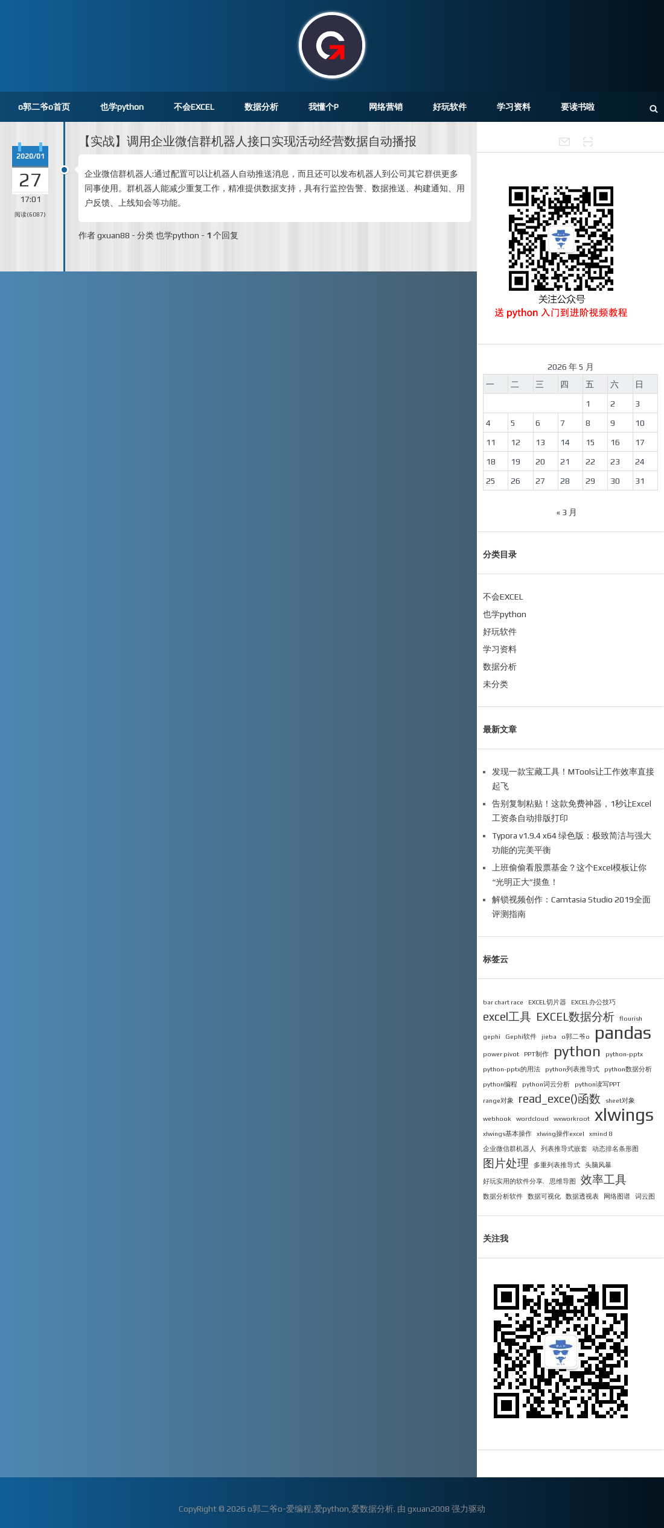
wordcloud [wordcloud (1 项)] (532, 1118)
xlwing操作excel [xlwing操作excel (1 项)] (560, 1133)
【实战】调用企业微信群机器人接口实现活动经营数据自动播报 (247, 141)
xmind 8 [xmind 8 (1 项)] (600, 1133)
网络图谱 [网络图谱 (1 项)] (617, 1196)
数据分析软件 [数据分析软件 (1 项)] (503, 1196)
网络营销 (386, 107)
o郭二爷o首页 (44, 107)
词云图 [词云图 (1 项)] (645, 1196)
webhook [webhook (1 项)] (497, 1118)
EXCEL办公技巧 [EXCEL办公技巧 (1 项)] (593, 1002)
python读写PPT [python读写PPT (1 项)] (598, 1084)
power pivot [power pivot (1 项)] (501, 1053)
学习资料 (514, 107)
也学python (122, 107)
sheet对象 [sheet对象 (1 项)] (620, 1100)
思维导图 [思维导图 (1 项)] (562, 1181)
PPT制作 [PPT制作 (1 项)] (536, 1053)
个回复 (222, 235)
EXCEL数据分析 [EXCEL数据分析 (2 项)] (575, 1016)
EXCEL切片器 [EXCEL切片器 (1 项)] (547, 1002)
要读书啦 (578, 107)
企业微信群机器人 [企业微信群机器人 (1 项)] (509, 1148)
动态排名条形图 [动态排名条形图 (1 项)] (615, 1148)
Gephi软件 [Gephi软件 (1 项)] (521, 1036)
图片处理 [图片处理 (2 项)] (506, 1163)
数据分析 (261, 107)
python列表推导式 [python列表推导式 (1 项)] (572, 1069)
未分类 (495, 684)
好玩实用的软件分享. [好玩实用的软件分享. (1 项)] (513, 1181)
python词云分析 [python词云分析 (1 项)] (546, 1084)
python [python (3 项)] (577, 1051)
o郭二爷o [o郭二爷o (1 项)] (575, 1036)
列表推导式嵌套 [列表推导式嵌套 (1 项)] (564, 1148)
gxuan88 (113, 235)
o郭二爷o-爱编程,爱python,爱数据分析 (320, 1509)
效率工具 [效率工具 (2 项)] (604, 1179)
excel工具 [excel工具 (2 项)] (507, 1016)
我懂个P (323, 107)
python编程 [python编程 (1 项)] (500, 1084)
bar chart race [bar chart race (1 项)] (503, 1002)
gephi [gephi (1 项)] (491, 1036)
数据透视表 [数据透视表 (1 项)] (582, 1196)
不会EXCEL (194, 107)
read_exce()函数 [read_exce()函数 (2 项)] (560, 1098)
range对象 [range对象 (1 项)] (498, 1100)
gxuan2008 (428, 1509)
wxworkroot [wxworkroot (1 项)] (572, 1118)
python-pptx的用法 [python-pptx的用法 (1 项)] (511, 1069)
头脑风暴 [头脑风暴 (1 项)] (598, 1164)
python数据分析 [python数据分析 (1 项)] (628, 1069)
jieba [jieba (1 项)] (549, 1036)
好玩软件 (450, 107)
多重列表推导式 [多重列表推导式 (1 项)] (557, 1164)
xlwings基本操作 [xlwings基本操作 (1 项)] (507, 1133)
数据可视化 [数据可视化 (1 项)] (544, 1196)
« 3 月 (567, 512)
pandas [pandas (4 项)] (623, 1033)
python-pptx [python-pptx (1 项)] (624, 1053)
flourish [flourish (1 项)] (630, 1018)
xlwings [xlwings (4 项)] (624, 1115)
